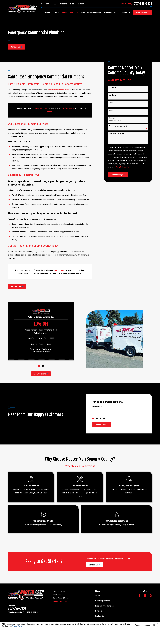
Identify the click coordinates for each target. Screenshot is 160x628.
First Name (113, 87)
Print (49, 344)
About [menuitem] (56, 13)
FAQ (54, 4)
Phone (111, 103)
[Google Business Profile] (145, 595)
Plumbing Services (102, 601)
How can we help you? (116, 134)
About (97, 596)
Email (111, 110)
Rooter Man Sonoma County (58, 90)
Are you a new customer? (118, 126)
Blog (72, 4)
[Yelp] (150, 595)
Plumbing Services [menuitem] (70, 13)
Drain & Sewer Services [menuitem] (91, 13)
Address (112, 118)
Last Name (113, 95)
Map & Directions (60, 601)
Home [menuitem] (47, 13)
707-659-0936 (143, 3)
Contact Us (99, 616)
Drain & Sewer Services (104, 606)
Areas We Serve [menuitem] (111, 13)
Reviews (81, 4)
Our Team (45, 4)
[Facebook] (139, 595)
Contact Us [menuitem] (125, 13)
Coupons (63, 4)
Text (32, 344)
